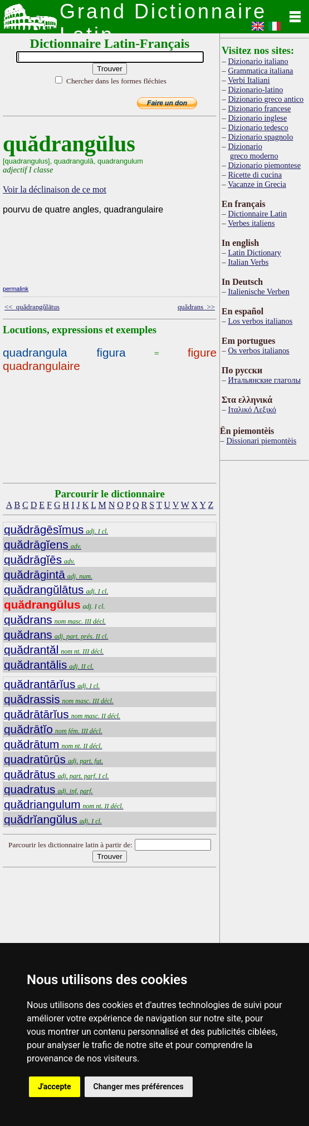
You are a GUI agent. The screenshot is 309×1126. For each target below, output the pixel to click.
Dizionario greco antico (265, 99)
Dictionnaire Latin (257, 213)
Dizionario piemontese (264, 165)
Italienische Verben (258, 291)
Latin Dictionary (254, 252)
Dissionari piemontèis (261, 440)
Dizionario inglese (257, 117)
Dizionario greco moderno (253, 151)
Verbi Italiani (249, 80)
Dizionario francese (259, 108)
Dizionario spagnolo (260, 136)
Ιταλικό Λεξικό (252, 409)
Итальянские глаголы (264, 380)
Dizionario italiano (258, 61)
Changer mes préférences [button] (139, 1086)
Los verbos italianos (260, 321)
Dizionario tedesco (258, 127)
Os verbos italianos (258, 350)
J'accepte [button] (54, 1086)
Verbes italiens (251, 223)
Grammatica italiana (260, 70)
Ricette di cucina (255, 174)
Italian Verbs (248, 262)
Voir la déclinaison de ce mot (54, 189)
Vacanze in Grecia (257, 184)
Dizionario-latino (255, 89)
